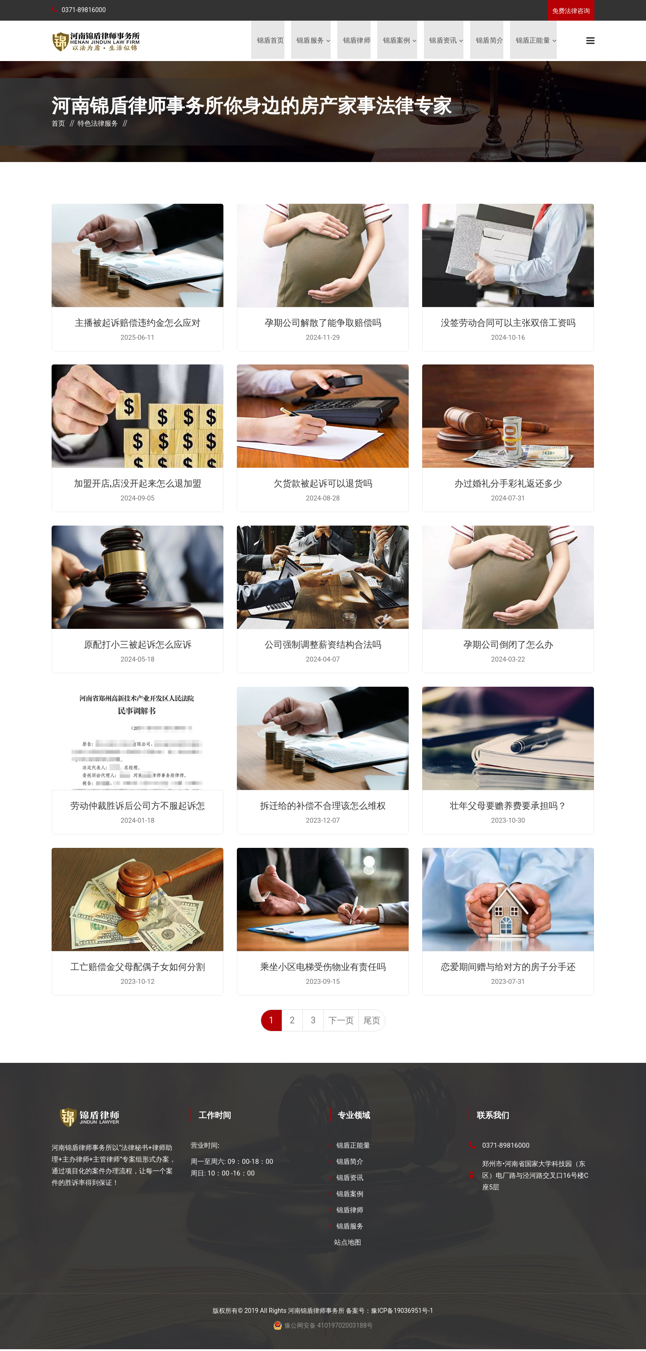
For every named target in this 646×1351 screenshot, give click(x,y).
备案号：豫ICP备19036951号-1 (389, 1312)
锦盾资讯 (443, 41)
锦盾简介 (489, 41)
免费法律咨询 (571, 10)
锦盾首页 (270, 41)
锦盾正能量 (533, 41)
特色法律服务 (98, 124)
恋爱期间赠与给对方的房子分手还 (508, 967)
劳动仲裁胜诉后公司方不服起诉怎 (137, 805)
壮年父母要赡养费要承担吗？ (508, 805)
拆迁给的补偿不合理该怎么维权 (323, 805)
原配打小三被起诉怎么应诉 (138, 644)
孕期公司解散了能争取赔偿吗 (323, 322)
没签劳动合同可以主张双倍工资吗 (508, 322)
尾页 (374, 1022)
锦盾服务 (309, 41)
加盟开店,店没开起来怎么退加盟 (137, 483)
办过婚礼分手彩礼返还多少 (508, 483)
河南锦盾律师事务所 (316, 1312)
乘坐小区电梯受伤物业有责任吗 (323, 967)
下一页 (342, 1022)
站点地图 (347, 1244)
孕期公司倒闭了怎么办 (508, 644)
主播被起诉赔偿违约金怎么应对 (138, 322)
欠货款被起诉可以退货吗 (323, 483)
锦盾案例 (396, 41)
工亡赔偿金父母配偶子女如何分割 (137, 967)
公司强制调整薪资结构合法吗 (323, 644)
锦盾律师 (356, 41)
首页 (58, 124)
